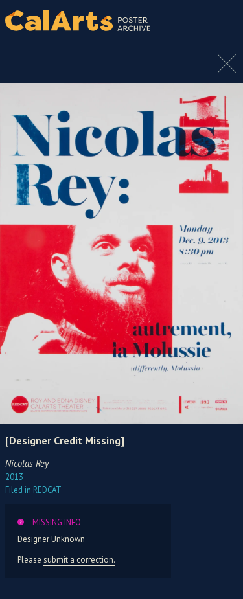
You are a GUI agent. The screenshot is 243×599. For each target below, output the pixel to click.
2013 (14, 476)
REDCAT (33, 489)
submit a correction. (79, 559)
